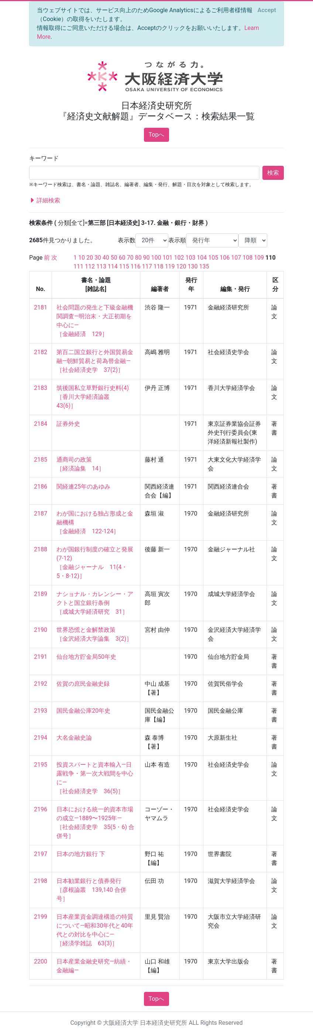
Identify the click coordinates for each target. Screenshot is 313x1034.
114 (113, 266)
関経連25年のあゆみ (83, 486)
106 (225, 257)
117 (147, 266)
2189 (40, 594)
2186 (40, 486)
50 (114, 257)
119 (170, 266)
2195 (40, 764)
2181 (40, 307)
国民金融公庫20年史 (83, 710)
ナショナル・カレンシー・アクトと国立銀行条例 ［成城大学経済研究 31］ (94, 602)
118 (159, 266)
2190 (40, 629)
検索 (273, 172)
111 (78, 266)
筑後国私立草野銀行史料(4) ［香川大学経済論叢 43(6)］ (92, 396)
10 (81, 257)
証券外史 (68, 423)
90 (146, 257)
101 (168, 257)
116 (136, 266)
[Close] (266, 10)
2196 (40, 809)
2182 (40, 352)
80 (138, 257)
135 (204, 266)
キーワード (44, 158)
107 (236, 257)
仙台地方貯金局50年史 (86, 656)
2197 (40, 853)
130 (193, 266)
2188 (40, 549)
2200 (40, 961)
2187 (40, 513)
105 (213, 257)
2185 (40, 459)
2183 (40, 387)
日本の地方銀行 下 (80, 853)
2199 (40, 916)
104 (202, 257)
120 (181, 266)
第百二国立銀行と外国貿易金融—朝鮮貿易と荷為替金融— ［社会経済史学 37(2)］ (94, 361)
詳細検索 (44, 200)
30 (97, 257)
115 (124, 266)
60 (122, 257)
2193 (40, 710)
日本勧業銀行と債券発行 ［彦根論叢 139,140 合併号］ (91, 889)
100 (156, 257)
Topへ (157, 134)
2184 (40, 423)
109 (259, 257)
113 (101, 266)
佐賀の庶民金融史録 (83, 683)
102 (179, 257)
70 (130, 257)
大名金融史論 (74, 737)
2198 (40, 880)
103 (190, 257)
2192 (40, 683)
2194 (40, 737)
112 (90, 266)
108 (247, 257)
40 (106, 257)
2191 (40, 656)
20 (89, 257)
